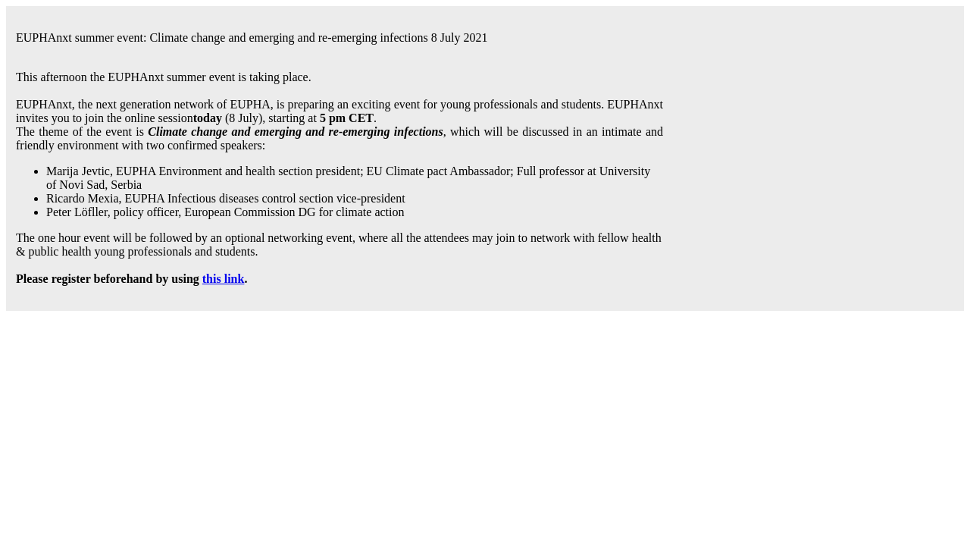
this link (223, 278)
